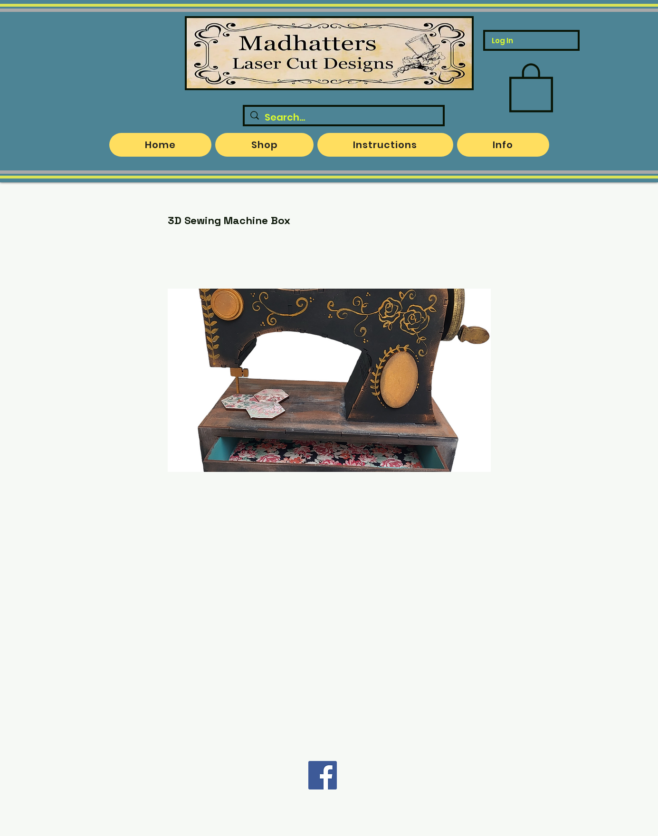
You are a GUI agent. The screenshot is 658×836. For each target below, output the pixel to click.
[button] (531, 86)
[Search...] (344, 117)
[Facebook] (322, 775)
